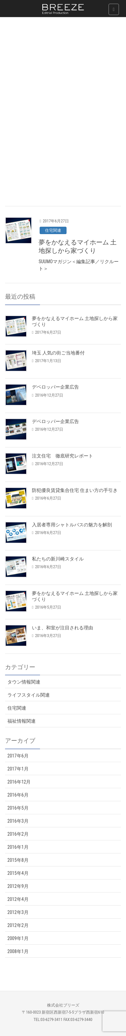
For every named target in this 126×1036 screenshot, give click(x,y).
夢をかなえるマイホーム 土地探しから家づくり (78, 246)
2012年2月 (18, 925)
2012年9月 (18, 886)
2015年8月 (18, 860)
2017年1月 (18, 768)
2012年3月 (18, 912)
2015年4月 (18, 873)
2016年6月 (18, 795)
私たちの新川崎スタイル (58, 558)
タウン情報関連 (23, 682)
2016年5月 (18, 808)
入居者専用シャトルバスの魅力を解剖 (72, 524)
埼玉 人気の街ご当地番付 (58, 352)
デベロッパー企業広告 (55, 387)
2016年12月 (19, 782)
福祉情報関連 (21, 721)
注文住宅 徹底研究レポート (62, 455)
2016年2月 (18, 834)
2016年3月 (18, 821)
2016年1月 (18, 847)
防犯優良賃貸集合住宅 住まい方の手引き (75, 490)
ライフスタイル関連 (28, 695)
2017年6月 (18, 755)
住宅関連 (53, 230)
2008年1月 (18, 951)
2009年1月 (18, 938)
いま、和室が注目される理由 (62, 627)
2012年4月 (18, 899)
